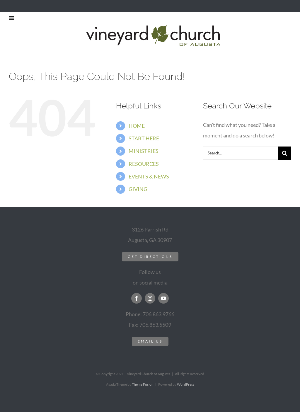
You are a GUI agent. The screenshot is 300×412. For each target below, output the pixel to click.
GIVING (138, 189)
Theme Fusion (143, 384)
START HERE (144, 138)
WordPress (185, 384)
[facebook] (136, 298)
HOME (137, 125)
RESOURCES (144, 164)
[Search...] (240, 153)
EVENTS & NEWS (149, 176)
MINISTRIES (143, 151)
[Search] (284, 153)
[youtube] (163, 298)
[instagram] (150, 298)
